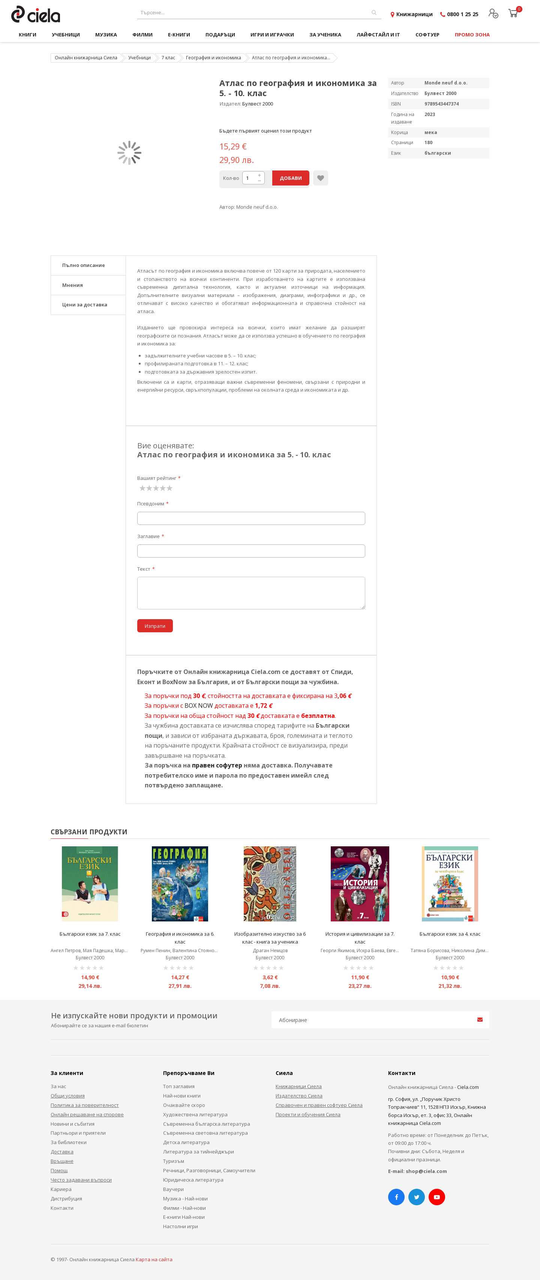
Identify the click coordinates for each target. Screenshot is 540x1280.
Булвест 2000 (257, 103)
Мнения (72, 285)
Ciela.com (468, 1087)
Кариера (61, 1189)
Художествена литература (195, 1114)
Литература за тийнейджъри (198, 1151)
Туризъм (173, 1161)
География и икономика (213, 57)
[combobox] (259, 12)
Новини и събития (72, 1123)
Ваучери (173, 1189)
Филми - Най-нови (184, 1208)
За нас (58, 1086)
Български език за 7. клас (90, 933)
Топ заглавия (179, 1086)
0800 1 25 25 (462, 14)
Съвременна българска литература (206, 1123)
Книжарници (414, 14)
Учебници (139, 57)
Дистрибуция (66, 1198)
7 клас (168, 57)
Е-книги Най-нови (184, 1217)
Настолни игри (180, 1226)
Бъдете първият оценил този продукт (265, 130)
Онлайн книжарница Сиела (86, 57)
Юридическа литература (193, 1179)
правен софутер (217, 765)
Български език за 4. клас (450, 933)
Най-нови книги (182, 1095)
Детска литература (186, 1142)
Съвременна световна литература (205, 1132)
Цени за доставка (84, 304)
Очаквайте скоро (184, 1105)
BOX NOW (198, 705)
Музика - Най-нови (185, 1198)
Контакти (62, 1208)
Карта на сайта (154, 1259)
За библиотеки (69, 1142)
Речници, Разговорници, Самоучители (209, 1170)
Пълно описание (83, 265)
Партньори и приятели (78, 1132)
